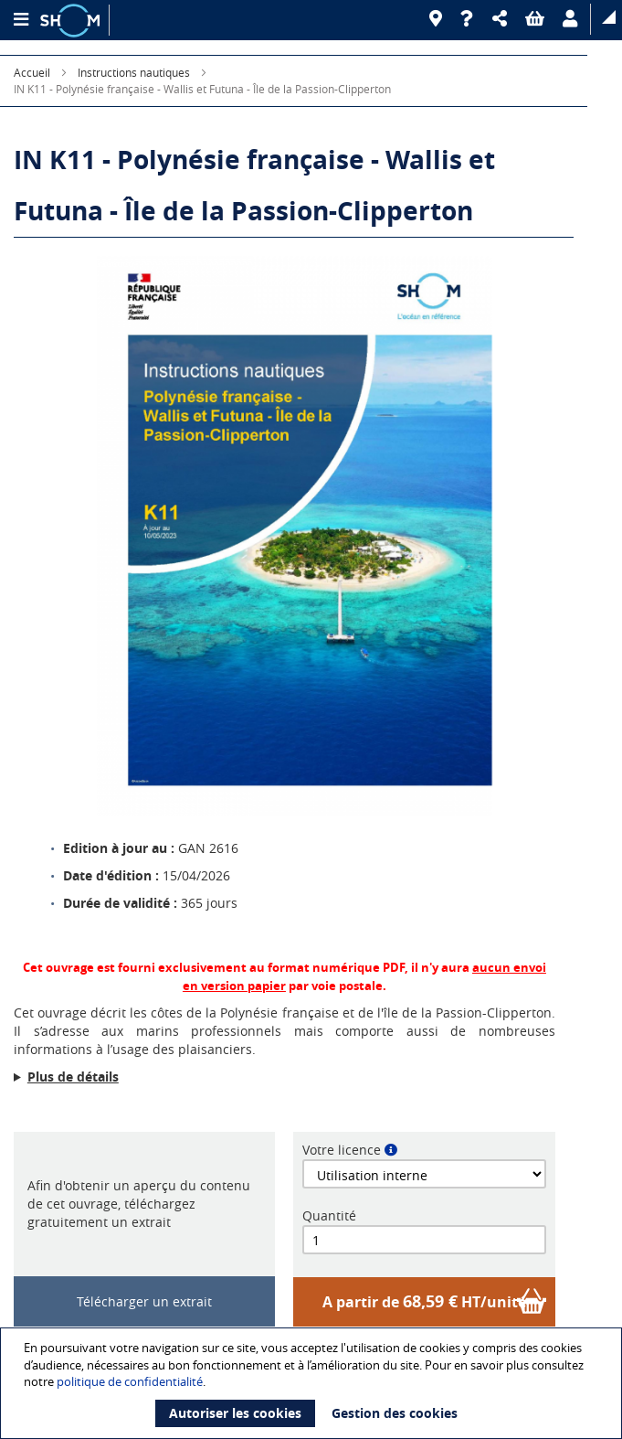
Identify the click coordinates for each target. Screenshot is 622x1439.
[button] (499, 19)
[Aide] (467, 19)
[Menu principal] (20, 20)
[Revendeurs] (435, 19)
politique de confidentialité (130, 1381)
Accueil (32, 72)
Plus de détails (73, 1076)
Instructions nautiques (134, 72)
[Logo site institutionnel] (72, 20)
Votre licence (341, 1149)
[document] (313, 1383)
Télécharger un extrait (144, 1301)
